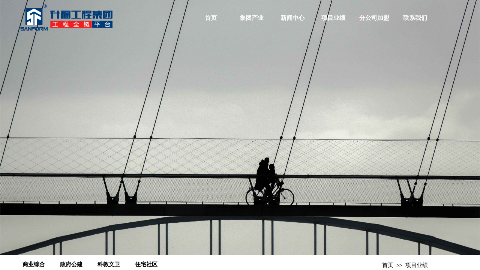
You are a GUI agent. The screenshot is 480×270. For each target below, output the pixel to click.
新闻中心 (292, 18)
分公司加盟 (374, 18)
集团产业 (252, 18)
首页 (211, 18)
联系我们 (415, 18)
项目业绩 (333, 18)
